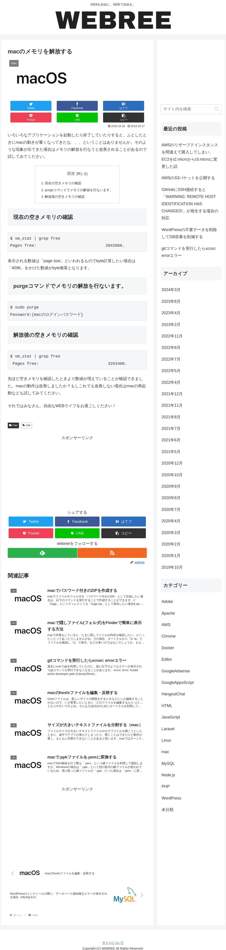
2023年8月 (171, 301)
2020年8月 (171, 498)
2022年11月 (172, 336)
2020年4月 (171, 521)
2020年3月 (171, 532)
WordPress (171, 798)
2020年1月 (171, 555)
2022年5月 (171, 371)
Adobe (167, 601)
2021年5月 (171, 452)
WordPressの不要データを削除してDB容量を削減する (189, 233)
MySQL (168, 763)
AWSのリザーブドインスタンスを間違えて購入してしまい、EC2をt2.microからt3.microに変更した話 (190, 156)
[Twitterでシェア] (19, 106)
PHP (166, 786)
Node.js (168, 775)
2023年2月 (171, 324)
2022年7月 (171, 359)
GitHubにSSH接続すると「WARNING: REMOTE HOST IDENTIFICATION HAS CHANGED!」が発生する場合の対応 (190, 203)
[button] (135, 106)
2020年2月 (171, 544)
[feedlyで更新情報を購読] (42, 543)
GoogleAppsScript (178, 682)
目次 (71, 162)
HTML (167, 706)
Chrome (169, 636)
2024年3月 (171, 290)
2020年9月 (171, 486)
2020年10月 (172, 475)
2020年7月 (171, 509)
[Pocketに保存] (89, 106)
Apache (168, 613)
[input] (191, 109)
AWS (166, 625)
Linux (166, 740)
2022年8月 (171, 347)
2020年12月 (172, 463)
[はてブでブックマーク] (66, 106)
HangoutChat (173, 694)
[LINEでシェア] (112, 106)
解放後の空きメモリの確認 (64, 186)
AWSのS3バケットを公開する (188, 178)
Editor (167, 659)
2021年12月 (172, 394)
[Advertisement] (77, 462)
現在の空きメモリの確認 (62, 172)
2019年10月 (172, 567)
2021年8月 (171, 417)
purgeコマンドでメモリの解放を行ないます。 (79, 179)
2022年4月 (171, 382)
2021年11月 (172, 405)
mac (13, 415)
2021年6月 (171, 440)
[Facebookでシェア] (42, 106)
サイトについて (113, 938)
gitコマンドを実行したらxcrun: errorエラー (189, 252)
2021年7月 (171, 428)
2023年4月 (171, 313)
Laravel (168, 729)
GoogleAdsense (176, 671)
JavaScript (171, 717)
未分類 (167, 809)
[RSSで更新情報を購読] (112, 543)
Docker (168, 648)
